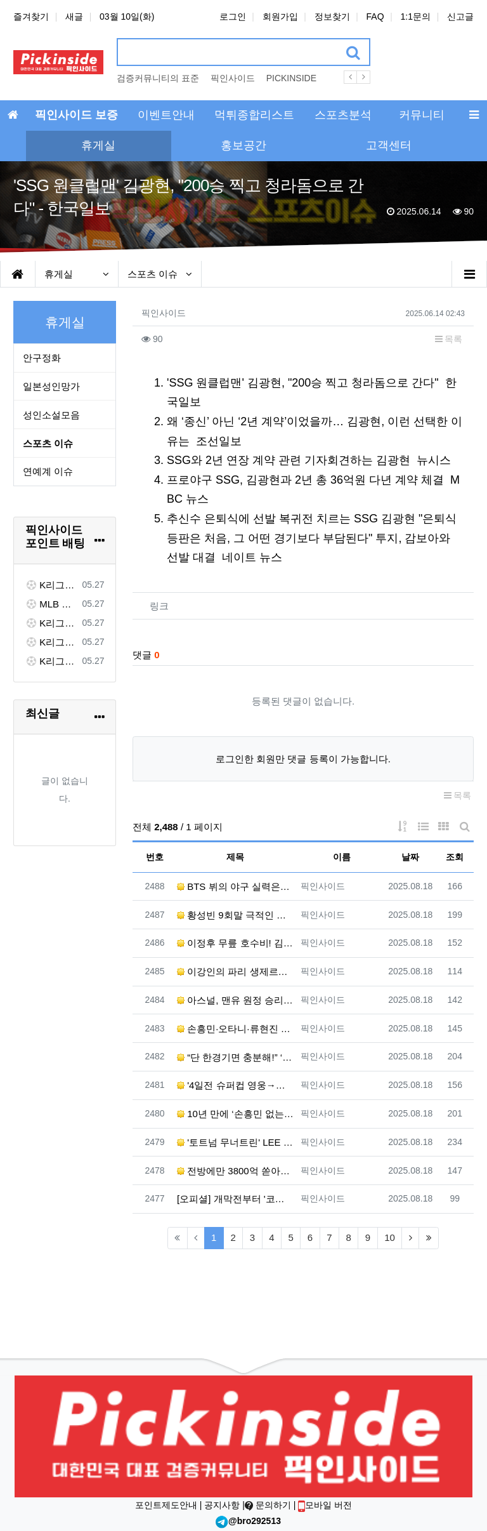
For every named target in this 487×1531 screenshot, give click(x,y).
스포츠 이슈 (159, 273)
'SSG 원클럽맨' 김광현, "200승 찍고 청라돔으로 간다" (303, 382)
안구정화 (42, 357)
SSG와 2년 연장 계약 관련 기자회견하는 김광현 (288, 460)
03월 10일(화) (127, 16)
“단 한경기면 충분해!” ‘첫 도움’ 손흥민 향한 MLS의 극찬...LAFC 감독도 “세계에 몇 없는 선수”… (235, 1057)
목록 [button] (449, 339)
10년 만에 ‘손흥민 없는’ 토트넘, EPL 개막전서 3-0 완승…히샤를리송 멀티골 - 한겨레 (235, 1113)
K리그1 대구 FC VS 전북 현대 (51, 642)
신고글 (460, 16)
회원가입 (280, 16)
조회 (455, 857)
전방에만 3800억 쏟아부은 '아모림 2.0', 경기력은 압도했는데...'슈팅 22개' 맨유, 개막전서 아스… (235, 1170)
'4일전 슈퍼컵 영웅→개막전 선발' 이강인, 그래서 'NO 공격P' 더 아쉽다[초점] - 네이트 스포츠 (235, 1085)
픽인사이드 (233, 78)
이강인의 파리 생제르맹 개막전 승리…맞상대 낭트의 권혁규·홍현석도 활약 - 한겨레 (235, 971)
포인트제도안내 (167, 1505)
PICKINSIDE (291, 78)
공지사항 (222, 1505)
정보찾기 (332, 16)
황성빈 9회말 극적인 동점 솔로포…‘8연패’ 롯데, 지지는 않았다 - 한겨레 (235, 915)
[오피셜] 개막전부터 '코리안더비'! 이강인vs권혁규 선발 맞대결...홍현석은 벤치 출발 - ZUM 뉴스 (235, 1198)
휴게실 (76, 273)
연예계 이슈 (48, 471)
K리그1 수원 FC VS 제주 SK (51, 661)
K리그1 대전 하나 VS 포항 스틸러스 (51, 623)
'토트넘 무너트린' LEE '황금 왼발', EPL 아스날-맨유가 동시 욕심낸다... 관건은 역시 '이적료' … (235, 1142)
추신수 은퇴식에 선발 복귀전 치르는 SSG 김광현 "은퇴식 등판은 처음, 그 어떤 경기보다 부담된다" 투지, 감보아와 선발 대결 (312, 538)
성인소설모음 (51, 414)
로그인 (232, 16)
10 (389, 1237)
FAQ (375, 16)
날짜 (410, 857)
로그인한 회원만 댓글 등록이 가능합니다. (303, 758)
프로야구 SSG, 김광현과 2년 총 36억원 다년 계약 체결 (305, 480)
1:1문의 (416, 16)
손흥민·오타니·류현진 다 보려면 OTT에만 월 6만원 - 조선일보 (235, 1028)
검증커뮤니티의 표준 (158, 78)
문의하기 (269, 1505)
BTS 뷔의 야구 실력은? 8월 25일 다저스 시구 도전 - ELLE (235, 886)
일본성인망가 (51, 386)
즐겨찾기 (31, 16)
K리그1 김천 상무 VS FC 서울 (51, 585)
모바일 (325, 1505)
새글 (74, 16)
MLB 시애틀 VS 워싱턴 (51, 604)
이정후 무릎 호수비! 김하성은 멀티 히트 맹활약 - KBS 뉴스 (235, 943)
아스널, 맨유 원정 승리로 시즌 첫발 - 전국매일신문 (235, 1000)
